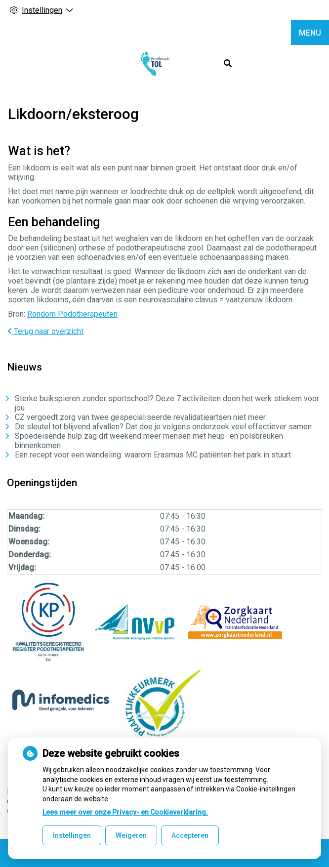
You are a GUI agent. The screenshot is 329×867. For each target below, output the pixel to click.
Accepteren (189, 835)
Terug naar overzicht (45, 331)
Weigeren (131, 835)
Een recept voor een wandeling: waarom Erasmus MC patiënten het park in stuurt (153, 454)
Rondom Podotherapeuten (72, 314)
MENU (310, 33)
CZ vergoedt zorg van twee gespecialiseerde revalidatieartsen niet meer (140, 417)
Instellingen (72, 835)
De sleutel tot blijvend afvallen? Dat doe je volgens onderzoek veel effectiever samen (163, 426)
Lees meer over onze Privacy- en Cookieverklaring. (125, 812)
